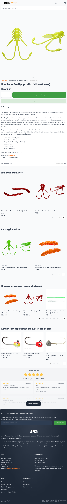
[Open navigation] (2, 3)
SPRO (47, 353)
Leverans (26, 482)
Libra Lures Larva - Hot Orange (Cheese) (48, 267)
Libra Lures (4, 80)
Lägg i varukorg (39, 95)
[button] (33, 77)
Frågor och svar (6, 484)
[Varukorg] (65, 3)
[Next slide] (65, 44)
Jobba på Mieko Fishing (8, 492)
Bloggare (4, 489)
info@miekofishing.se (13, 468)
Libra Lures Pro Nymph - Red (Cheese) (47, 211)
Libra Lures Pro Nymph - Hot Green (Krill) (14, 267)
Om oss (3, 482)
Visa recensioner (33, 403)
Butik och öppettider (8, 487)
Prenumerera (60, 422)
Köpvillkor (26, 484)
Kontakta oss (27, 487)
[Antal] (6, 95)
